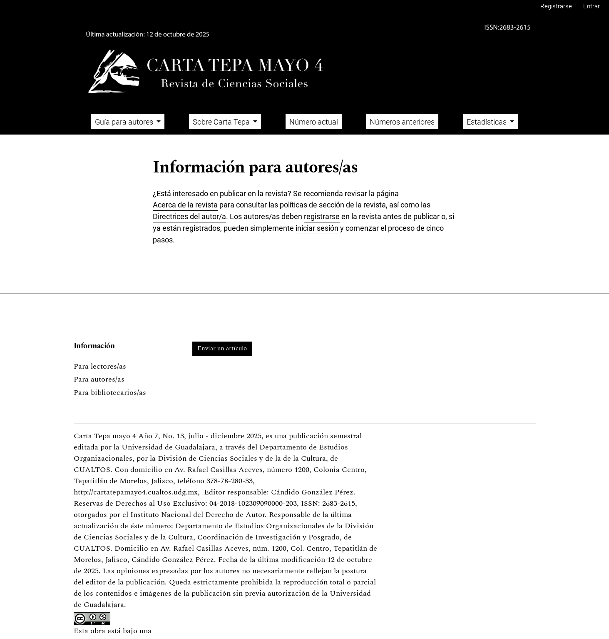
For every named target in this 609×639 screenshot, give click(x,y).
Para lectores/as (100, 366)
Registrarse (556, 6)
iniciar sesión (317, 228)
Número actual (313, 121)
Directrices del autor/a (189, 216)
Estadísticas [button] (487, 121)
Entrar (591, 6)
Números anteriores (402, 121)
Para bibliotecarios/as (110, 392)
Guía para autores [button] (125, 121)
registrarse (322, 216)
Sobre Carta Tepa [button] (222, 121)
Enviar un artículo (222, 348)
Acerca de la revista (185, 204)
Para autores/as (99, 379)
